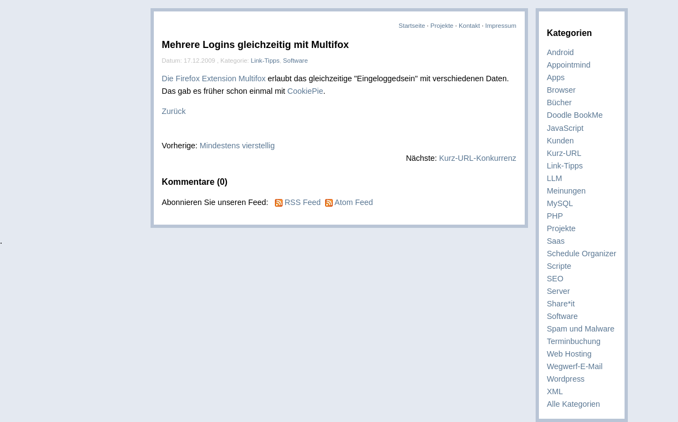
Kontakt (469, 25)
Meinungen (566, 190)
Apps (556, 77)
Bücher (559, 102)
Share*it (561, 303)
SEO (555, 278)
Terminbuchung (574, 341)
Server (558, 291)
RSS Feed (303, 202)
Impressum (501, 25)
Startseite (412, 25)
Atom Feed (353, 202)
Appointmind (569, 65)
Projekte (441, 25)
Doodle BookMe (575, 115)
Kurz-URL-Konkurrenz (478, 158)
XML (555, 391)
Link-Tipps (565, 165)
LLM (554, 178)
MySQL (560, 203)
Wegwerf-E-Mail (575, 366)
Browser (561, 90)
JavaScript (565, 128)
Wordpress (566, 379)
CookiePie (305, 91)
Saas (556, 241)
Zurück (174, 111)
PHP (555, 216)
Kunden (560, 140)
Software (562, 316)
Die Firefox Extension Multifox (214, 78)
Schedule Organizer (581, 253)
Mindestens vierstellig (237, 145)
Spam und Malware (581, 328)
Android (560, 52)
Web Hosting (569, 353)
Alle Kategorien (574, 404)
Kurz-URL (564, 153)
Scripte (559, 266)
